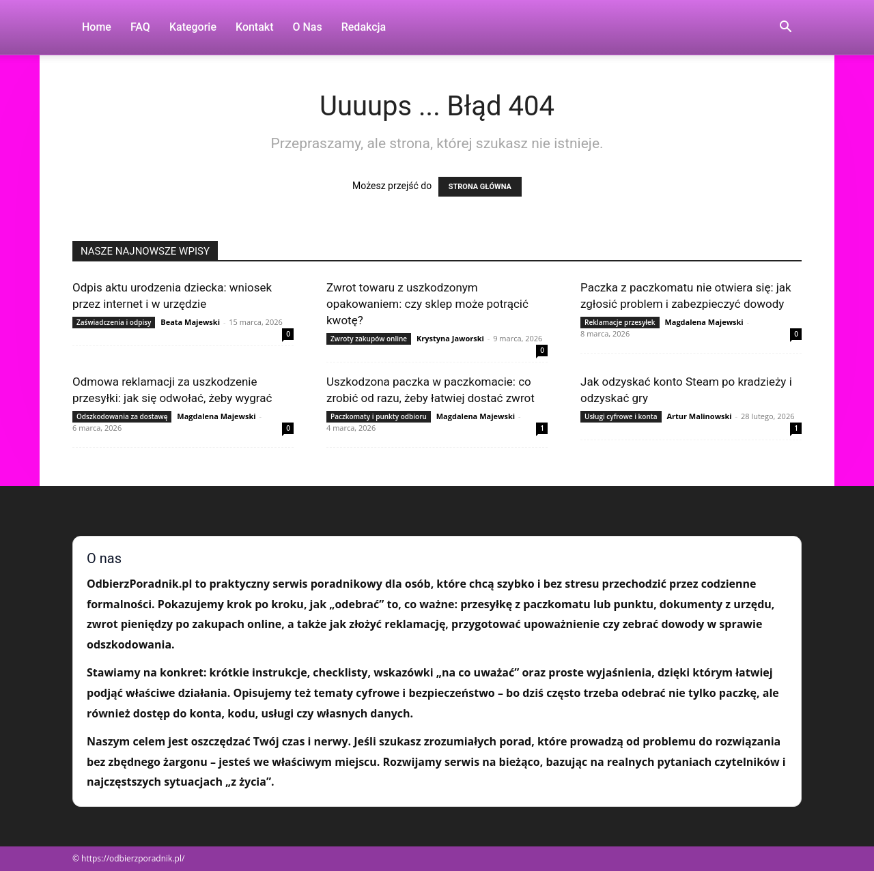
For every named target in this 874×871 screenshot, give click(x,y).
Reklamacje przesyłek (620, 322)
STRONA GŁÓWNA (480, 186)
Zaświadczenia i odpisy (113, 322)
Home (96, 26)
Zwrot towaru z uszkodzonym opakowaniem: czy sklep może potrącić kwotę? (427, 304)
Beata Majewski (190, 322)
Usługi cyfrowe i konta (621, 416)
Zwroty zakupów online (368, 338)
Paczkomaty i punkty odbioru (378, 416)
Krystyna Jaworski (450, 338)
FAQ (140, 26)
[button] (785, 28)
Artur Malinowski (698, 416)
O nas (307, 26)
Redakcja (363, 26)
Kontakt (255, 26)
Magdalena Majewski (703, 322)
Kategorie (192, 26)
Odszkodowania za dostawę (121, 416)
